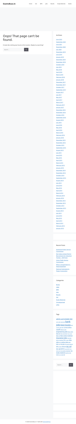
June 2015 (59, 155)
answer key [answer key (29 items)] (68, 319)
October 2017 (60, 87)
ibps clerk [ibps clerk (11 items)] (70, 332)
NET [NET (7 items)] (60, 342)
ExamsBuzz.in (9, 3)
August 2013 (60, 211)
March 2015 (59, 163)
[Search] (26, 49)
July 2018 (59, 67)
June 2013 (59, 216)
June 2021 (59, 44)
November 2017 (61, 85)
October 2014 (60, 175)
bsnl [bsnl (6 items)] (72, 325)
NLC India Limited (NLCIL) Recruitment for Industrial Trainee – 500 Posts (64, 256)
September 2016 (61, 117)
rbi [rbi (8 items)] (59, 344)
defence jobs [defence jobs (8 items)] (63, 329)
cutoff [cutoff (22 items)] (58, 330)
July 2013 (59, 213)
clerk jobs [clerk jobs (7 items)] (61, 327)
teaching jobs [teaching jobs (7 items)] (68, 353)
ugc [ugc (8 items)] (60, 354)
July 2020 (59, 49)
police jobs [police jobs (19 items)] (64, 342)
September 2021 (61, 42)
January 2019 (60, 57)
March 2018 (59, 75)
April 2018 (59, 72)
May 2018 (59, 70)
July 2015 (59, 153)
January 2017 (60, 107)
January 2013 (60, 228)
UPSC (57, 305)
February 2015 (60, 165)
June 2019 (59, 54)
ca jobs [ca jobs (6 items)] (57, 327)
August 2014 (60, 180)
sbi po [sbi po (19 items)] (64, 346)
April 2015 (59, 160)
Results (52, 3)
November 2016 (61, 112)
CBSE (57, 287)
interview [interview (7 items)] (69, 338)
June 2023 (59, 39)
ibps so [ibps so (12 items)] (58, 336)
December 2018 (61, 59)
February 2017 (60, 105)
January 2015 (60, 168)
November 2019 (61, 52)
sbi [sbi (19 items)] (57, 346)
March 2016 (59, 133)
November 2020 (61, 47)
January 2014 (60, 198)
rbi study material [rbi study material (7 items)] (69, 344)
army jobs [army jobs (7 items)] (58, 322)
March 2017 (59, 102)
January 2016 (60, 138)
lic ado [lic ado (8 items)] (66, 340)
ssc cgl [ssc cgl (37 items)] (68, 346)
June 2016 (59, 125)
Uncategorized (60, 302)
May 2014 (59, 188)
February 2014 (60, 195)
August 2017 (60, 92)
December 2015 (61, 140)
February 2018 (60, 77)
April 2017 (59, 100)
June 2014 (59, 185)
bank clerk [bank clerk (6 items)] (63, 322)
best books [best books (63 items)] (66, 325)
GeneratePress (47, 421)
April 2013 (59, 221)
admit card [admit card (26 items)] (60, 319)
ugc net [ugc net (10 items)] (63, 354)
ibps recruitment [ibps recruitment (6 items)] (64, 333)
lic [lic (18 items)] (64, 340)
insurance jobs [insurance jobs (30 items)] (61, 338)
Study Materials (61, 3)
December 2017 (61, 82)
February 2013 (60, 226)
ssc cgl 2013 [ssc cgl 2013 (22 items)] (60, 349)
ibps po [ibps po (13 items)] (58, 334)
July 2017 (59, 95)
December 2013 (61, 201)
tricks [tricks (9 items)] (57, 354)
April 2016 (59, 130)
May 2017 (59, 97)
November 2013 (61, 203)
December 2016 (61, 110)
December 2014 (61, 170)
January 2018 (60, 80)
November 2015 (61, 143)
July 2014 (59, 183)
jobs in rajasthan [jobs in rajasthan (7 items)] (59, 340)
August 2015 (60, 150)
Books (70, 3)
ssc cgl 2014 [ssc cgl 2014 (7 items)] (67, 349)
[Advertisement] (38, 18)
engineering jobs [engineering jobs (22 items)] (62, 332)
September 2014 (61, 178)
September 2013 (61, 208)
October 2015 (60, 145)
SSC (36, 3)
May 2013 (59, 218)
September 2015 (61, 148)
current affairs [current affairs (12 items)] (68, 327)
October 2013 (60, 206)
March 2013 (59, 223)
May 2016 (59, 127)
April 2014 (59, 190)
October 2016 (60, 115)
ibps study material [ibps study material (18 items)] (66, 336)
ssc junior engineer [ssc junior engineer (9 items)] (65, 351)
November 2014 (61, 173)
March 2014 (59, 193)
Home (30, 3)
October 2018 (60, 64)
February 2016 (60, 135)
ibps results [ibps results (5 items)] (70, 333)
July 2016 (59, 122)
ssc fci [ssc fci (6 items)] (59, 351)
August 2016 (60, 120)
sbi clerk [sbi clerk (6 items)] (60, 346)
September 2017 (61, 90)
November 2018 (61, 62)
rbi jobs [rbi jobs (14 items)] (62, 344)
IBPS (41, 3)
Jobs (46, 3)
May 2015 (59, 158)
